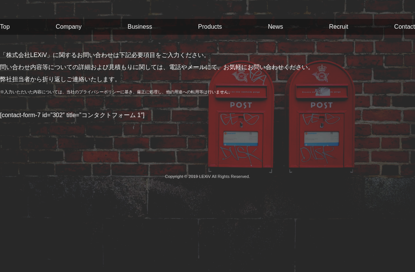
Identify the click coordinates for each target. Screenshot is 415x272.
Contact (404, 26)
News (275, 26)
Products (210, 26)
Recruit (338, 26)
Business (140, 26)
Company (68, 26)
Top (5, 26)
